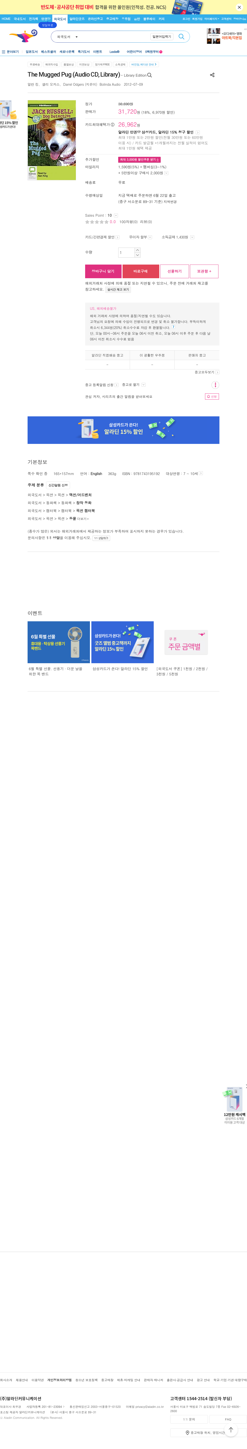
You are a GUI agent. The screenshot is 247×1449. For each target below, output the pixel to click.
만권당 (45, 19)
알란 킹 (33, 84)
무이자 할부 (140, 236)
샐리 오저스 (51, 84)
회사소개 (6, 1380)
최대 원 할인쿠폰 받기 (139, 159)
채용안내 (22, 1380)
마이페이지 (210, 19)
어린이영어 (134, 51)
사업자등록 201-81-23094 (44, 1406)
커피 (162, 19)
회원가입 (197, 19)
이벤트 (97, 51)
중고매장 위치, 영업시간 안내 (211, 1432)
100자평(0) (128, 221)
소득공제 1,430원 (178, 236)
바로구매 (140, 271)
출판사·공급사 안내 (180, 1380)
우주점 (126, 19)
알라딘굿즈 (77, 19)
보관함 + (204, 271)
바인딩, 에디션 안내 (144, 64)
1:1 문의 (189, 1419)
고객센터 (226, 19)
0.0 (113, 221)
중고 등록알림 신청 (101, 384)
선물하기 (174, 271)
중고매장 (112, 19)
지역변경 (170, 201)
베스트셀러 (48, 51)
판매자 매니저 (153, 1380)
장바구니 (239, 19)
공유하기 (212, 75)
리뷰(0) (146, 221)
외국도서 (60, 19)
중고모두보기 (207, 372)
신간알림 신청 (58, 485)
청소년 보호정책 (86, 1380)
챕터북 (51, 510)
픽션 (49, 494)
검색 (181, 36)
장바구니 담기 (103, 271)
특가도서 (84, 51)
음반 (137, 19)
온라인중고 (95, 19)
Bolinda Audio (110, 84)
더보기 (83, 518)
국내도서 (20, 19)
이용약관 (37, 1380)
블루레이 (149, 19)
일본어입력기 (162, 36)
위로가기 (231, 1430)
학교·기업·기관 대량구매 (230, 1380)
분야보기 (13, 51)
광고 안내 (203, 1380)
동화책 (51, 502)
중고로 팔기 (134, 384)
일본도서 (32, 51)
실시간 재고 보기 (118, 289)
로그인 (186, 19)
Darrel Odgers (73, 84)
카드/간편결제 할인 (102, 236)
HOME (6, 18)
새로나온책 (67, 51)
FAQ (228, 1419)
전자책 (33, 19)
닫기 (240, 7)
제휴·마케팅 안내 (129, 1380)
